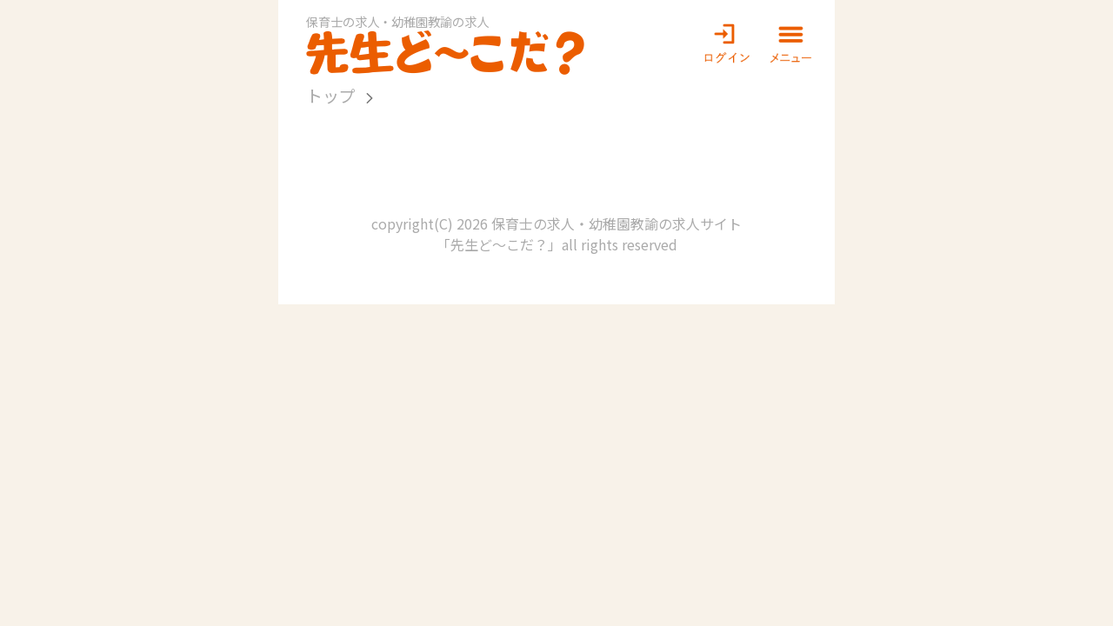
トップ (331, 95)
